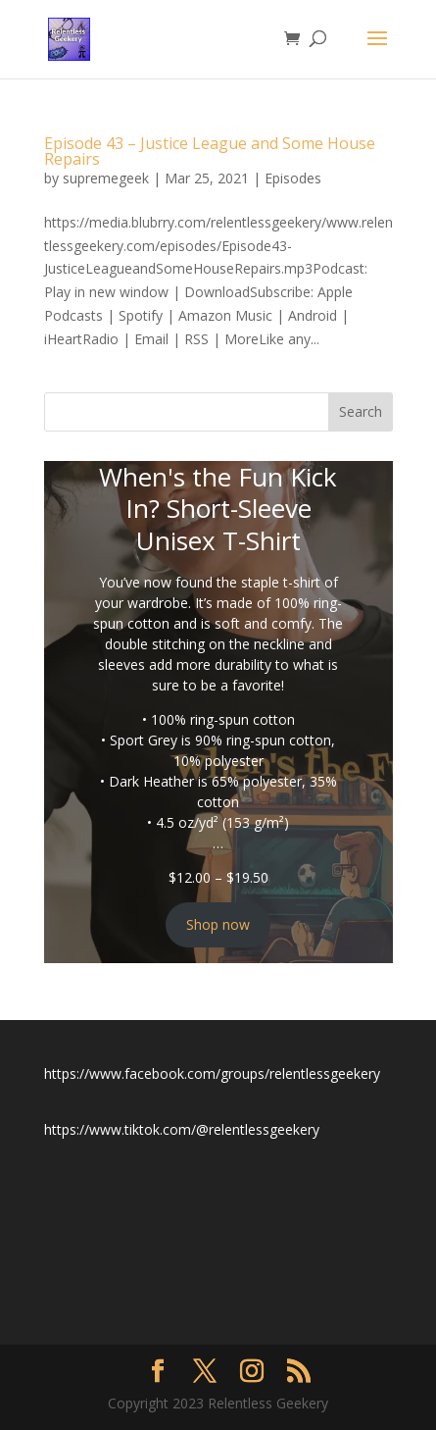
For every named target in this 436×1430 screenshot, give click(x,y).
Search (360, 411)
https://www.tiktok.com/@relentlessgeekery (181, 1129)
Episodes (293, 178)
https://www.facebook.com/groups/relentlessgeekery (212, 1073)
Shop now (218, 924)
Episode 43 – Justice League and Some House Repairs (209, 151)
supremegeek (106, 178)
